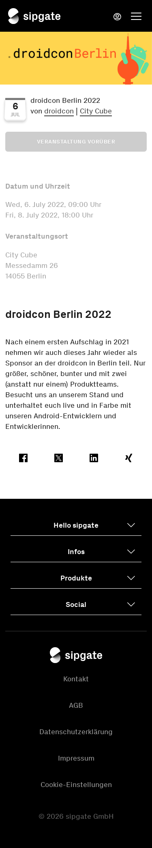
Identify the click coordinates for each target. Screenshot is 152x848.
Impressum (76, 758)
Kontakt (76, 678)
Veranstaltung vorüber (76, 141)
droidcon (59, 111)
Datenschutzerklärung (76, 731)
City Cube (96, 111)
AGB (76, 705)
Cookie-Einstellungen (76, 784)
